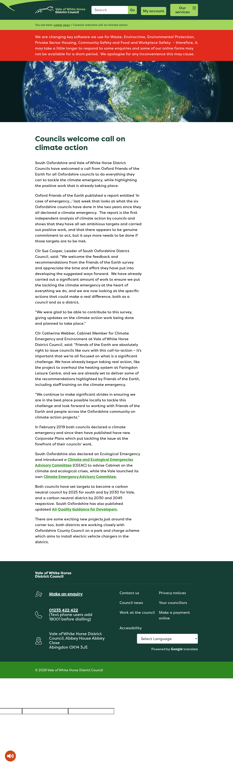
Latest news (62, 25)
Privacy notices (172, 592)
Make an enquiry (66, 594)
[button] (184, 10)
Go (132, 9)
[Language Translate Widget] (167, 639)
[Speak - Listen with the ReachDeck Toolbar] (10, 756)
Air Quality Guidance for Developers (84, 509)
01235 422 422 (63, 610)
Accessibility (131, 627)
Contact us (129, 592)
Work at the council (137, 612)
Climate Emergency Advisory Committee (80, 476)
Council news (131, 602)
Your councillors (173, 602)
